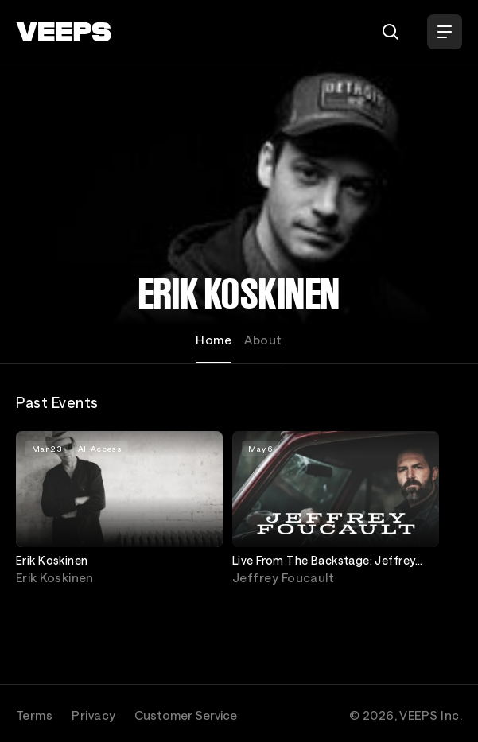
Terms (34, 715)
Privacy (93, 715)
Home (213, 339)
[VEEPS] (63, 31)
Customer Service (185, 715)
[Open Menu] (444, 31)
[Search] (390, 31)
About (263, 339)
